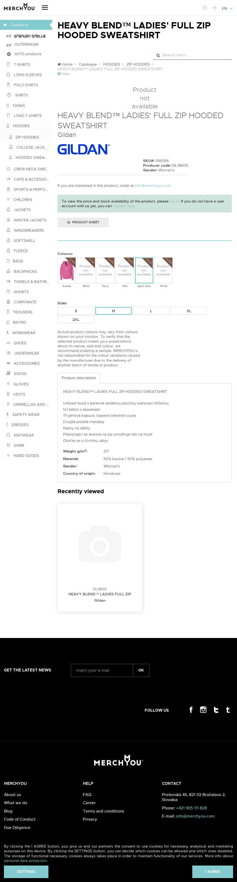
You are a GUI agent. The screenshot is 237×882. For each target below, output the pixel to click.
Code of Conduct (20, 819)
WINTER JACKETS (27, 220)
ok (141, 670)
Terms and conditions (103, 811)
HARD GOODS (23, 455)
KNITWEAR (20, 435)
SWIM (15, 445)
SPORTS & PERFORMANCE (29, 189)
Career (89, 802)
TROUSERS (19, 312)
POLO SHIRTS (22, 85)
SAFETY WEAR (23, 414)
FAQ (87, 794)
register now (123, 206)
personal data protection (25, 860)
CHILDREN (19, 199)
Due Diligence (17, 827)
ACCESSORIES (23, 363)
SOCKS (16, 373)
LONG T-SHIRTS (24, 115)
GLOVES (18, 384)
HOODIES (18, 126)
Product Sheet (83, 222)
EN (227, 8)
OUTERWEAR (22, 44)
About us (12, 794)
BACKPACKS (22, 271)
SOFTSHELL (21, 240)
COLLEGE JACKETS (30, 147)
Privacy (90, 819)
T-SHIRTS (18, 64)
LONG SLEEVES (24, 74)
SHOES (16, 343)
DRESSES (18, 424)
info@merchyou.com (153, 185)
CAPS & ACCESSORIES (29, 179)
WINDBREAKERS (25, 230)
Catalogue (88, 64)
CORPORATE (22, 302)
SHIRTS (17, 95)
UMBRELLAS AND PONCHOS (29, 404)
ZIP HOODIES (24, 137)
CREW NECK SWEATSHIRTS (29, 169)
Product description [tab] (79, 377)
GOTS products (24, 53)
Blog (8, 811)
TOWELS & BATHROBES (29, 281)
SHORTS (18, 291)
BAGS (15, 261)
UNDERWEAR (23, 353)
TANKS (16, 105)
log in (174, 201)
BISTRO (16, 322)
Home (65, 64)
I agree (212, 871)
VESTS (16, 394)
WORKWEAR (21, 332)
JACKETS (19, 209)
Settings (26, 871)
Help (64, 73)
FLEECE (17, 250)
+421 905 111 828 (191, 807)
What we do (15, 802)
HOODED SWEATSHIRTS (30, 157)
